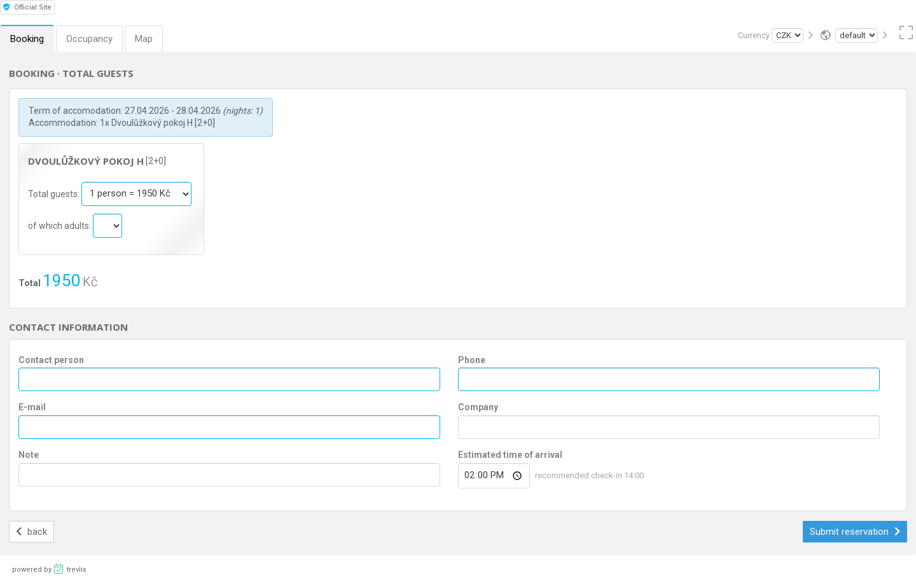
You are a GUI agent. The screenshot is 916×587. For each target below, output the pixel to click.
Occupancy (89, 39)
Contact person (51, 360)
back (31, 531)
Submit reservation (855, 531)
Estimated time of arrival (510, 455)
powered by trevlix (49, 568)
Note (28, 455)
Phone (471, 360)
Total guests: (54, 193)
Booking (27, 39)
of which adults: (60, 225)
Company (478, 407)
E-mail (32, 407)
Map (144, 39)
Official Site (27, 7)
